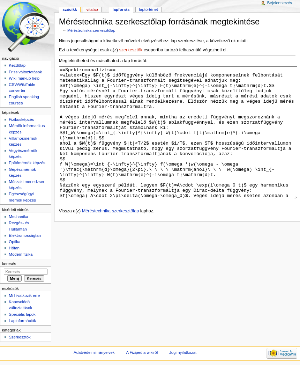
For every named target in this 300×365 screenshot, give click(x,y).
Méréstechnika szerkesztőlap (91, 30)
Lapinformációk (22, 321)
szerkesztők (130, 50)
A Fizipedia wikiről (142, 352)
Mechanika (18, 216)
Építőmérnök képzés (27, 163)
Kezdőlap (17, 65)
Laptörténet (148, 9)
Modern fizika (20, 254)
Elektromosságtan (25, 235)
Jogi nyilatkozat (182, 352)
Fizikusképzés (21, 119)
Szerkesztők (19, 337)
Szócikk (69, 9)
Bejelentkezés (279, 3)
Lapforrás (121, 9)
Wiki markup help (24, 78)
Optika (14, 242)
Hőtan (14, 248)
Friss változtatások (25, 72)
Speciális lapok (22, 314)
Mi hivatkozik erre (24, 295)
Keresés (9, 264)
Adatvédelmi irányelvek (94, 352)
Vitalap (92, 9)
